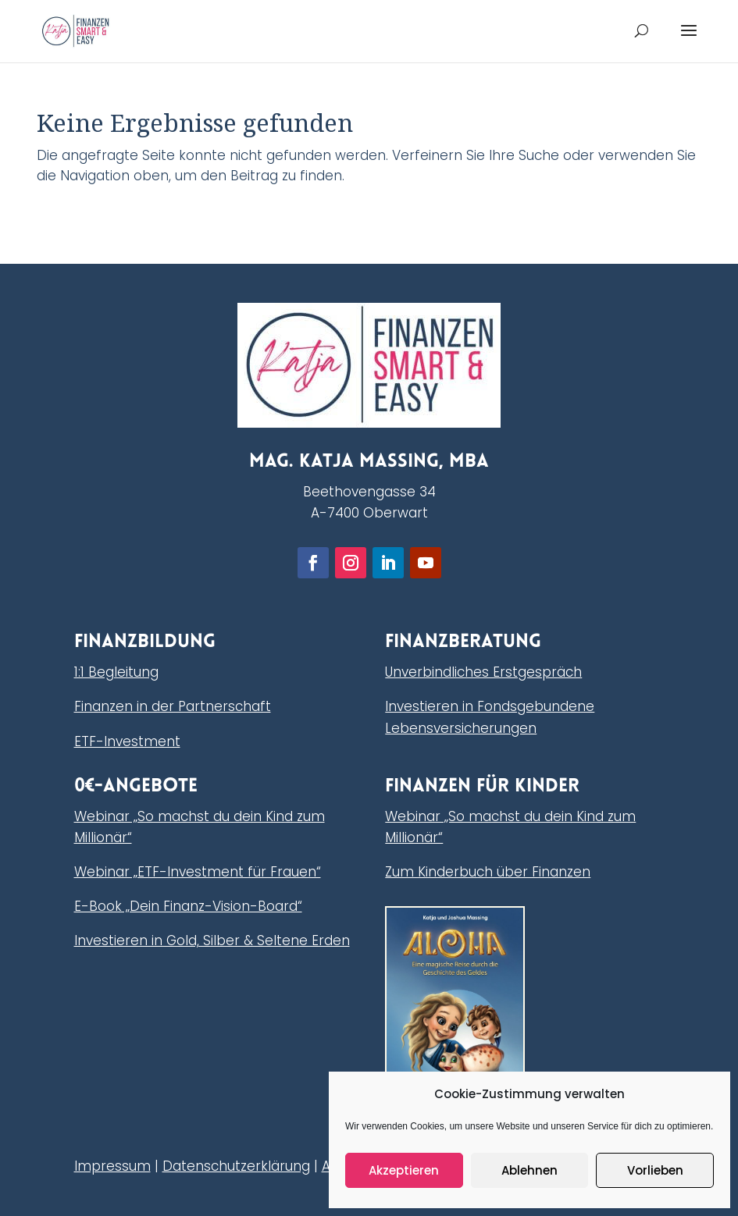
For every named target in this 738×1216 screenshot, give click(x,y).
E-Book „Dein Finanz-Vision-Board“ (188, 906)
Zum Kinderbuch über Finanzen (487, 871)
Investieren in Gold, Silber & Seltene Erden (212, 940)
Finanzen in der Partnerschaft (172, 706)
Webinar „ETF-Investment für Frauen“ (197, 871)
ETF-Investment (127, 741)
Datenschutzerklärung (236, 1166)
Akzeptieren (404, 1170)
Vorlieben (655, 1170)
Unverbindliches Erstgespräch (483, 672)
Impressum (112, 1166)
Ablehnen (529, 1170)
